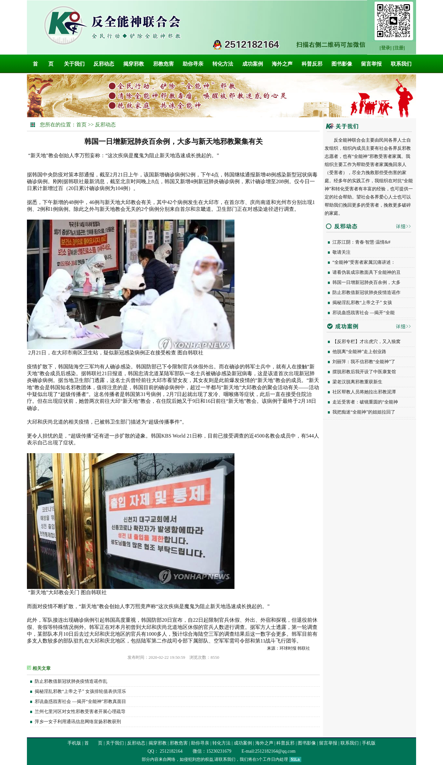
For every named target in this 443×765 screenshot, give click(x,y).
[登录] (385, 47)
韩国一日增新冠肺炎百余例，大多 (366, 282)
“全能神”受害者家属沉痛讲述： (363, 262)
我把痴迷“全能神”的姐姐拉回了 (363, 412)
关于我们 (74, 64)
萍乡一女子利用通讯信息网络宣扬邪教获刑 (78, 721)
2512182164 (171, 751)
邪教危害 (163, 64)
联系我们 (401, 64)
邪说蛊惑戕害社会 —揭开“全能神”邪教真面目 (80, 701)
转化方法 (222, 64)
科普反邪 (312, 64)
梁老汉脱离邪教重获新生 (357, 381)
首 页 (43, 64)
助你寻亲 (193, 64)
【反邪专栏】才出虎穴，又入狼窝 (366, 341)
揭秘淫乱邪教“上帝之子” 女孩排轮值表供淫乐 (80, 691)
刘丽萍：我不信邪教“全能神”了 (363, 361)
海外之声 (282, 64)
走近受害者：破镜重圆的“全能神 (365, 402)
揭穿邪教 (133, 64)
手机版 (74, 743)
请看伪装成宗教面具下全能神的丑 (366, 272)
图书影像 (341, 64)
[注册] (399, 47)
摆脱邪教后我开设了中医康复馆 (364, 371)
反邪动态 (103, 64)
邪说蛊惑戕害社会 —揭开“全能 (363, 312)
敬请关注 (341, 252)
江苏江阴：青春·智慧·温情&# (361, 242)
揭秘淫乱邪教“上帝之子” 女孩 (362, 302)
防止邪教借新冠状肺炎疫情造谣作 (366, 292)
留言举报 (371, 64)
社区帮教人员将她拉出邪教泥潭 (364, 391)
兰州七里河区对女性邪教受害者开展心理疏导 (80, 711)
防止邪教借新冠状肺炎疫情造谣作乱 (71, 681)
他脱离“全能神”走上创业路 (359, 351)
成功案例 (252, 64)
